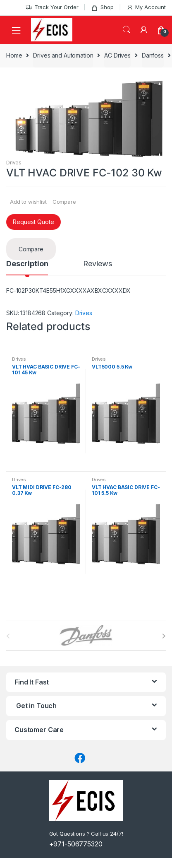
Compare (64, 201)
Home (14, 55)
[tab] (27, 267)
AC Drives (117, 55)
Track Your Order (52, 7)
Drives (14, 162)
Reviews (97, 264)
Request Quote (33, 221)
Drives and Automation (63, 55)
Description (27, 264)
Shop (102, 7)
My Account (146, 7)
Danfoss (153, 55)
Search (126, 29)
